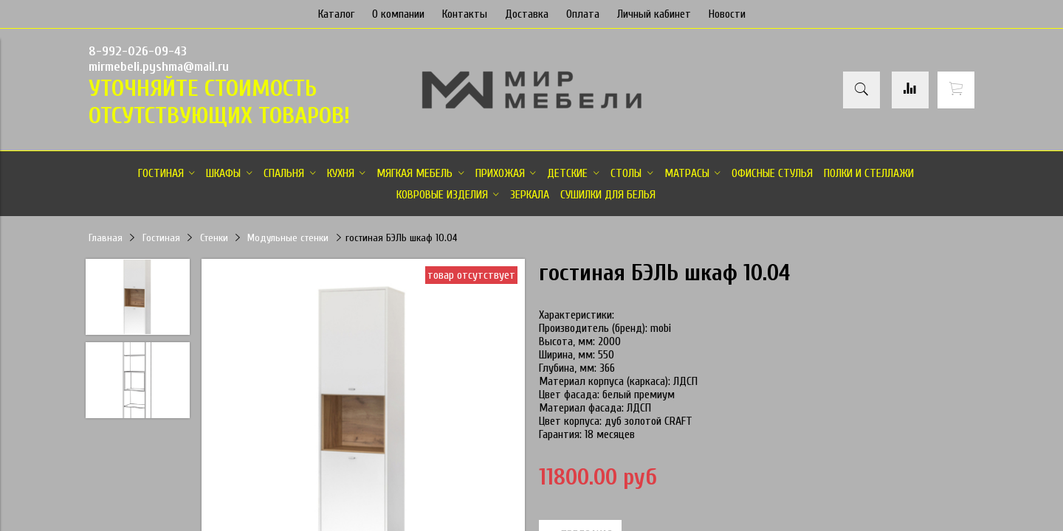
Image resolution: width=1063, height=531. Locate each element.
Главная (106, 238)
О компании (398, 14)
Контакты (464, 14)
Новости (727, 14)
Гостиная (161, 238)
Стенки (214, 238)
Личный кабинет (654, 14)
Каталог (336, 14)
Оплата (582, 14)
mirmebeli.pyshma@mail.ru (159, 66)
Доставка (526, 14)
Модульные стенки (287, 238)
